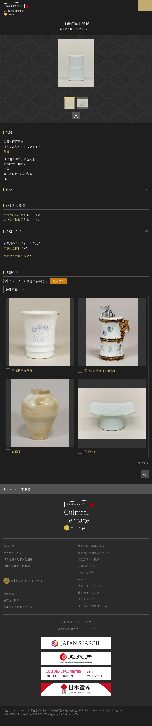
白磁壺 (16, 451)
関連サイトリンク (88, 593)
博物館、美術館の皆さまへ (94, 553)
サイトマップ (86, 599)
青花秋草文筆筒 (22, 370)
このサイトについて (90, 586)
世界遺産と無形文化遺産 (18, 559)
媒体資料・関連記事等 (91, 546)
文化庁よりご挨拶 (88, 559)
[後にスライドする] (143, 462)
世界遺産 (8, 594)
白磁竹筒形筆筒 (13, 215)
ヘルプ (82, 579)
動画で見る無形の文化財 (18, 607)
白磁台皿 (90, 452)
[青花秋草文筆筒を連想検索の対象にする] (8, 370)
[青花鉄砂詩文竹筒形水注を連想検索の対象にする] (80, 371)
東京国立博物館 (13, 220)
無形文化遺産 (11, 600)
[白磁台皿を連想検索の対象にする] (80, 452)
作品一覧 (8, 546)
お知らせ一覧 (86, 572)
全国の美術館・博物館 (16, 566)
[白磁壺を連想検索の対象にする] (8, 451)
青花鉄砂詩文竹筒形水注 (100, 371)
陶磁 (6, 151)
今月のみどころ (87, 566)
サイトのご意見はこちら (92, 606)
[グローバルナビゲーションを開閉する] (145, 5)
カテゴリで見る (12, 553)
